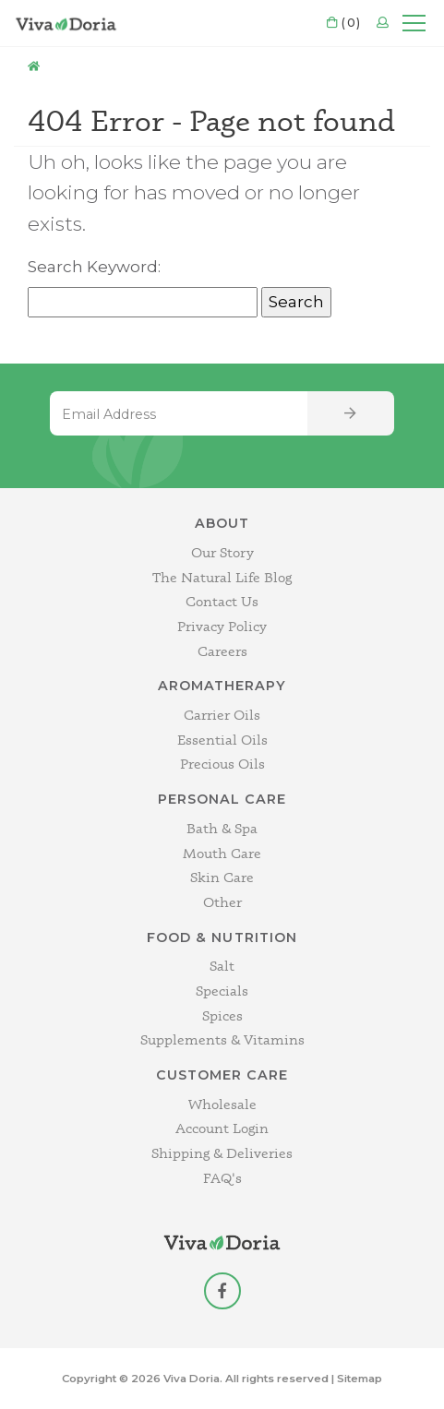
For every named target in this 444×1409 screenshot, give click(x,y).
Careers (222, 651)
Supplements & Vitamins (222, 1039)
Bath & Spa (222, 828)
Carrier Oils (222, 714)
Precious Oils (222, 763)
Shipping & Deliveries (222, 1153)
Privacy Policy (222, 626)
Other (222, 902)
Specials (222, 990)
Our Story (222, 552)
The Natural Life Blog (222, 577)
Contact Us (222, 601)
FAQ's (222, 1178)
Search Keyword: (94, 266)
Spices (222, 1015)
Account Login (222, 1128)
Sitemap (359, 1378)
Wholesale (222, 1104)
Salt (222, 965)
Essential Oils (222, 739)
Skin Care (222, 877)
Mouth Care (222, 853)
